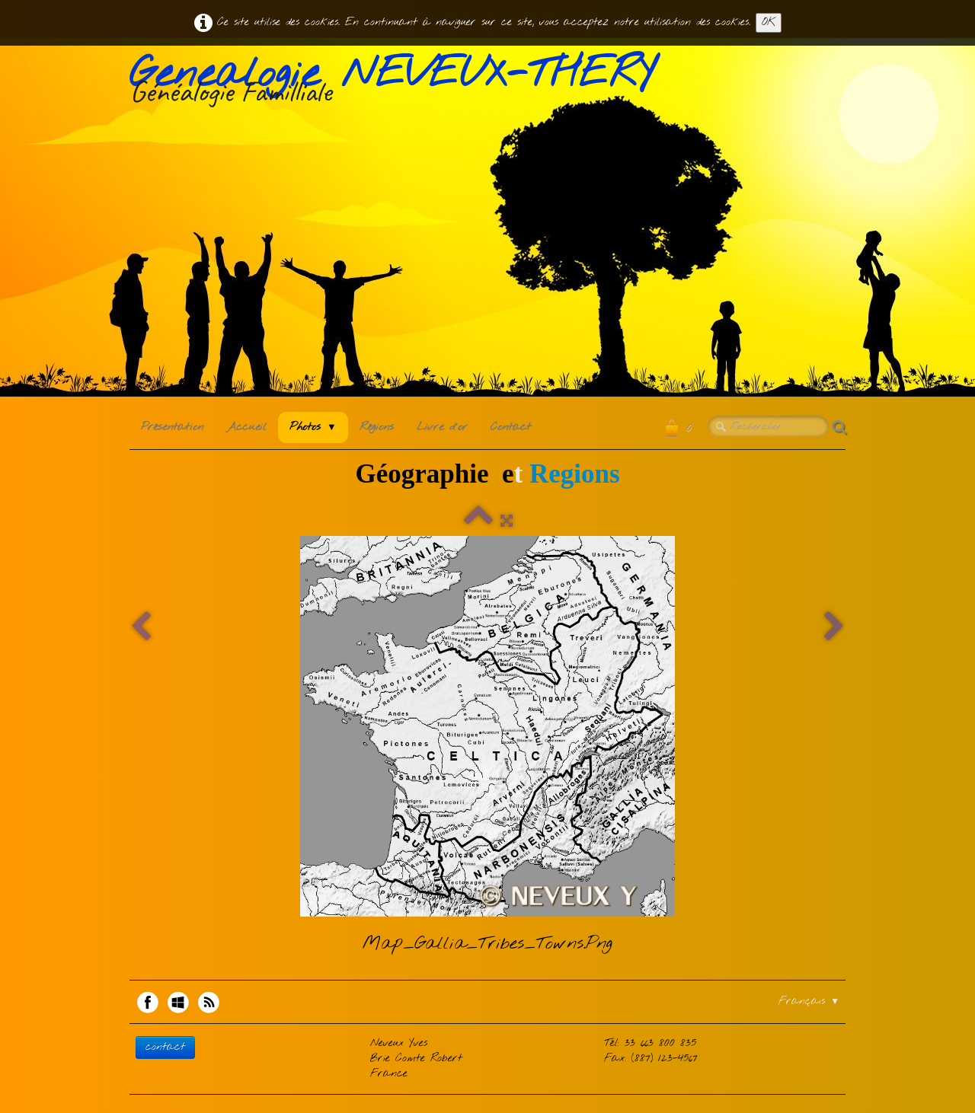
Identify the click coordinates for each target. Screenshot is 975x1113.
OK (768, 22)
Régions (377, 427)
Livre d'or (442, 427)
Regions (574, 474)
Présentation (172, 427)
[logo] (397, 83)
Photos (313, 427)
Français (808, 1001)
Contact (511, 427)
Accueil (246, 427)
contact (165, 1047)
